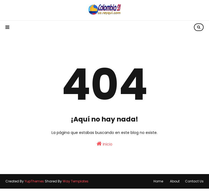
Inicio (104, 144)
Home (158, 181)
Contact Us (194, 181)
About (175, 181)
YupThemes (34, 181)
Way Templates (75, 181)
